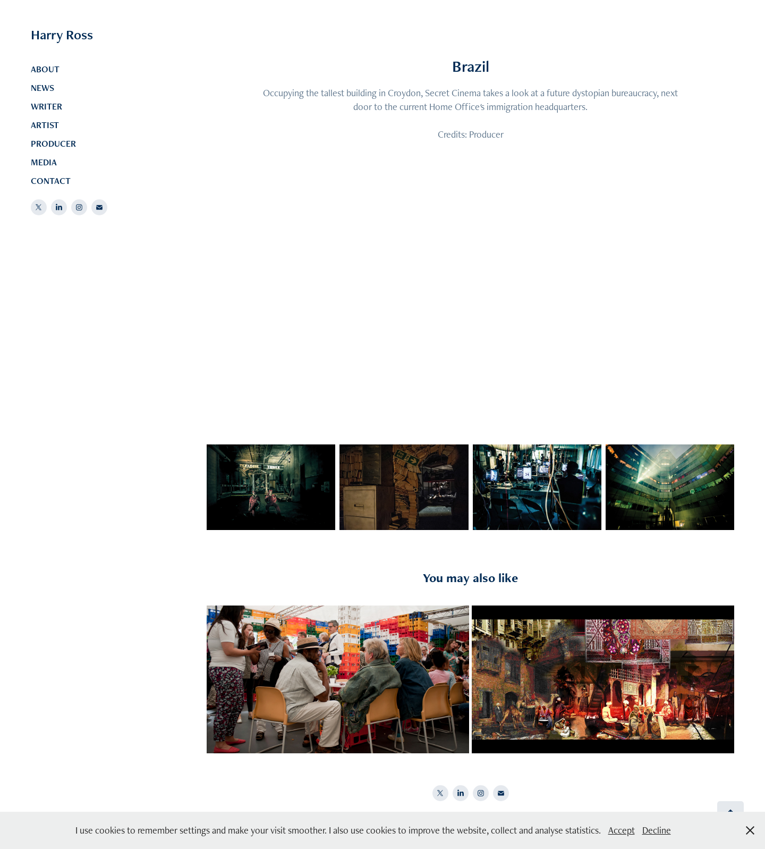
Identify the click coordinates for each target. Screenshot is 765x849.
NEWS (42, 88)
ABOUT (45, 69)
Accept (621, 830)
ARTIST (45, 125)
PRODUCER (53, 143)
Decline (656, 830)
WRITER (46, 106)
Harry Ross (62, 35)
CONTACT (51, 181)
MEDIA (44, 162)
